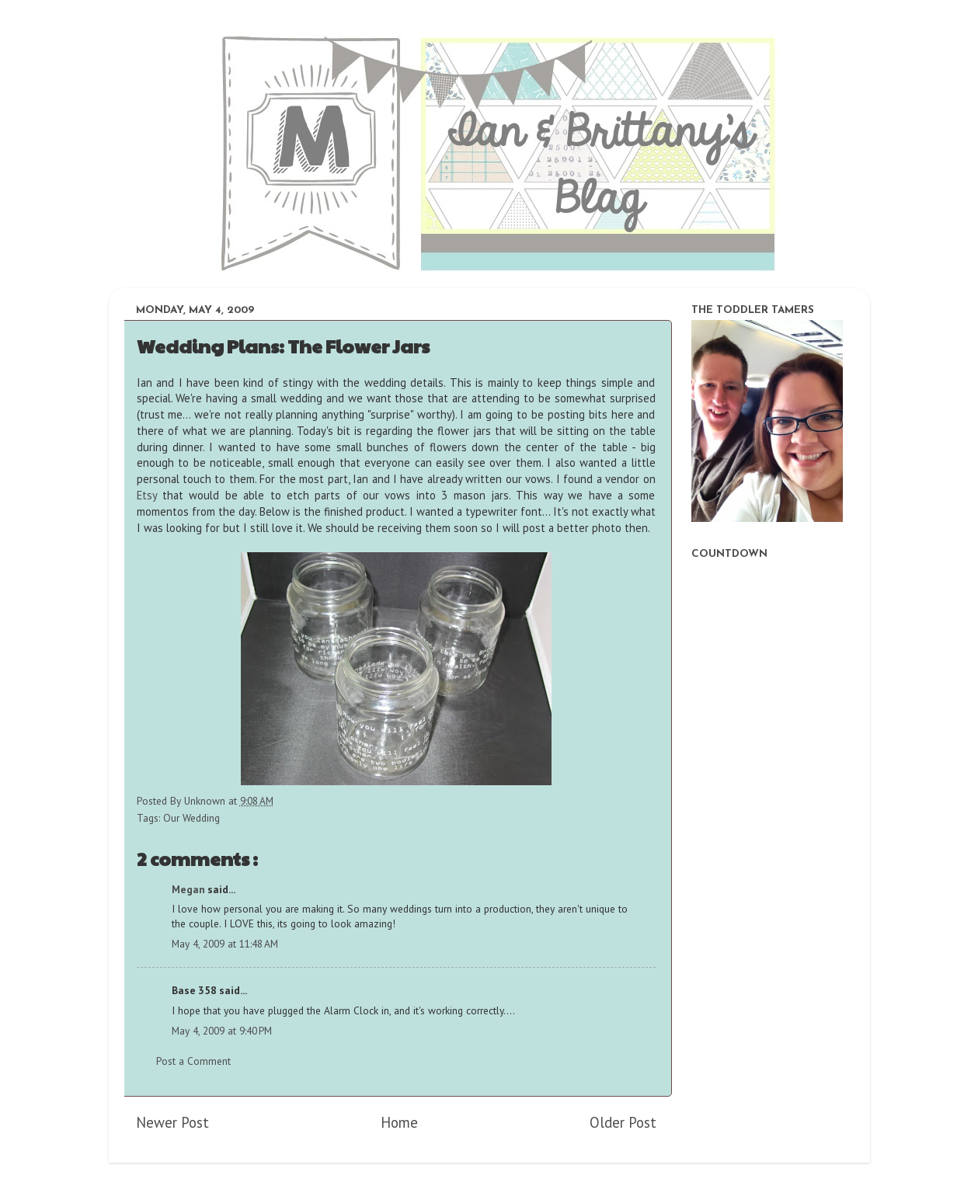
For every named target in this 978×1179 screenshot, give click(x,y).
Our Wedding (191, 818)
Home (399, 1122)
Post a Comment (193, 1061)
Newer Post (172, 1122)
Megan (189, 889)
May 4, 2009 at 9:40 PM (222, 1031)
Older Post (623, 1122)
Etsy (147, 495)
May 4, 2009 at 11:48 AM (225, 944)
